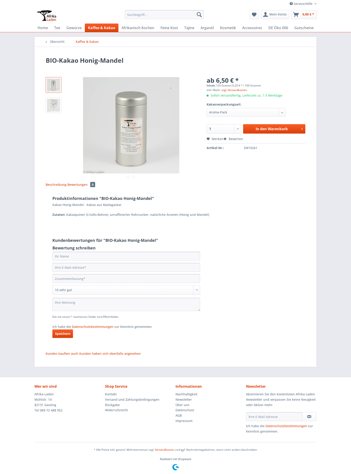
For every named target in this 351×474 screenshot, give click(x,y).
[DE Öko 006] (278, 28)
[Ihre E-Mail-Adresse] (126, 267)
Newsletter (184, 399)
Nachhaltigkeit (186, 394)
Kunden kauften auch (62, 353)
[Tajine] (189, 28)
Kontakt (111, 394)
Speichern (62, 333)
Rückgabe (112, 405)
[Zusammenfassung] (126, 278)
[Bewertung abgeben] (126, 290)
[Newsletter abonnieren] (309, 416)
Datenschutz (185, 410)
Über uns (182, 405)
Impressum (184, 421)
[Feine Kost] (169, 28)
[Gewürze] (74, 28)
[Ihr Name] (126, 256)
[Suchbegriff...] (164, 14)
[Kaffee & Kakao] (101, 28)
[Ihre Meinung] (126, 304)
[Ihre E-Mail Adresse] (274, 416)
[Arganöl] (207, 28)
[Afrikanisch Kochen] (137, 28)
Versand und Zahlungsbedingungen (132, 399)
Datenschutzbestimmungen (92, 327)
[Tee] (57, 28)
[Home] (42, 28)
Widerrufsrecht (116, 410)
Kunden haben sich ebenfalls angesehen (110, 353)
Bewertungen (81, 184)
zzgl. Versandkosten (234, 90)
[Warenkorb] (304, 14)
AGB (179, 415)
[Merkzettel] (254, 14)
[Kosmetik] (228, 28)
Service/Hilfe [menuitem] (301, 4)
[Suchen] (199, 14)
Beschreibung (56, 184)
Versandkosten (164, 450)
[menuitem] (164, 16)
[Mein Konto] (275, 14)
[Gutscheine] (304, 28)
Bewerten (233, 139)
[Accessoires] (252, 28)
